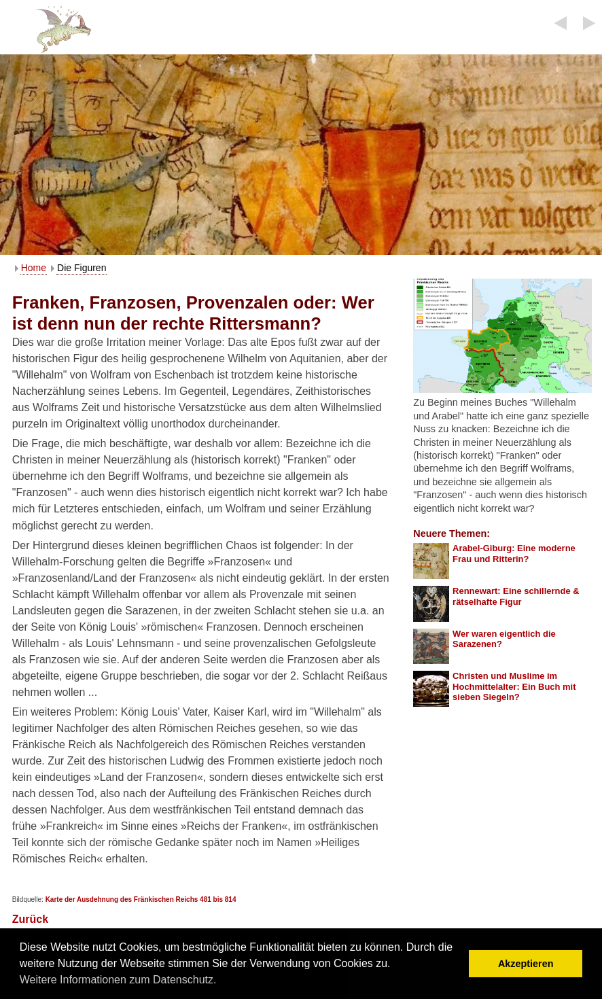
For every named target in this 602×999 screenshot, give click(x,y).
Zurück (30, 919)
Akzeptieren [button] (526, 963)
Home (33, 267)
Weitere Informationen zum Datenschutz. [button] (118, 979)
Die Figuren (81, 267)
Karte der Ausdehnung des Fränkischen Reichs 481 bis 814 (141, 899)
